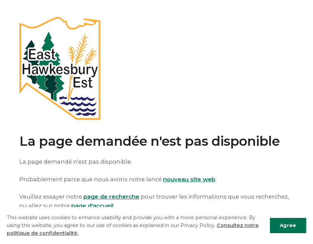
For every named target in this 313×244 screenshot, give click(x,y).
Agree (288, 225)
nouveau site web (189, 179)
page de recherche (111, 196)
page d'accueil (92, 205)
